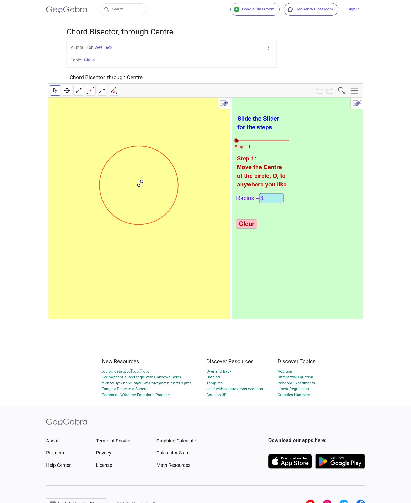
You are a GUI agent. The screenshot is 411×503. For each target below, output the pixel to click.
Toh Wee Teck (99, 47)
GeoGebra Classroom (310, 9)
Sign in (354, 9)
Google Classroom (254, 9)
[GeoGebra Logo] (66, 9)
